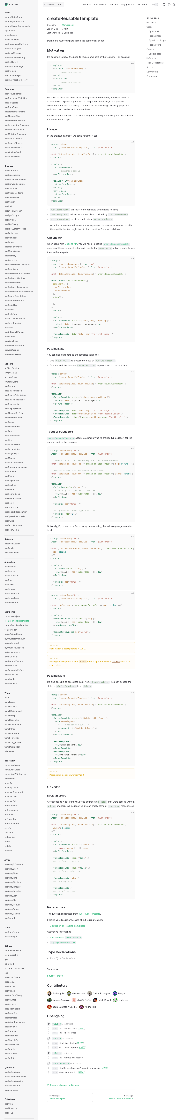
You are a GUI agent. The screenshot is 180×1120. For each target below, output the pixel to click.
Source (149, 67)
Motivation (151, 22)
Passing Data (155, 36)
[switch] (155, 4)
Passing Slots (155, 45)
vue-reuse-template (89, 913)
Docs (60, 975)
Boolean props (155, 54)
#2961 (81, 1072)
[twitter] (174, 4)
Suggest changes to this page (63, 1085)
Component (68, 25)
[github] (164, 4)
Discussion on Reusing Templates (67, 925)
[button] (19, 12)
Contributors (152, 72)
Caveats (150, 49)
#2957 (105, 1068)
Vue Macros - (66, 937)
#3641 (81, 1028)
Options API (154, 31)
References (151, 58)
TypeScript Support (158, 40)
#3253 (82, 1047)
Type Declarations (155, 63)
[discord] (169, 4)
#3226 (80, 1043)
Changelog (151, 76)
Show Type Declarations (62, 958)
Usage (149, 27)
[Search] (53, 4)
